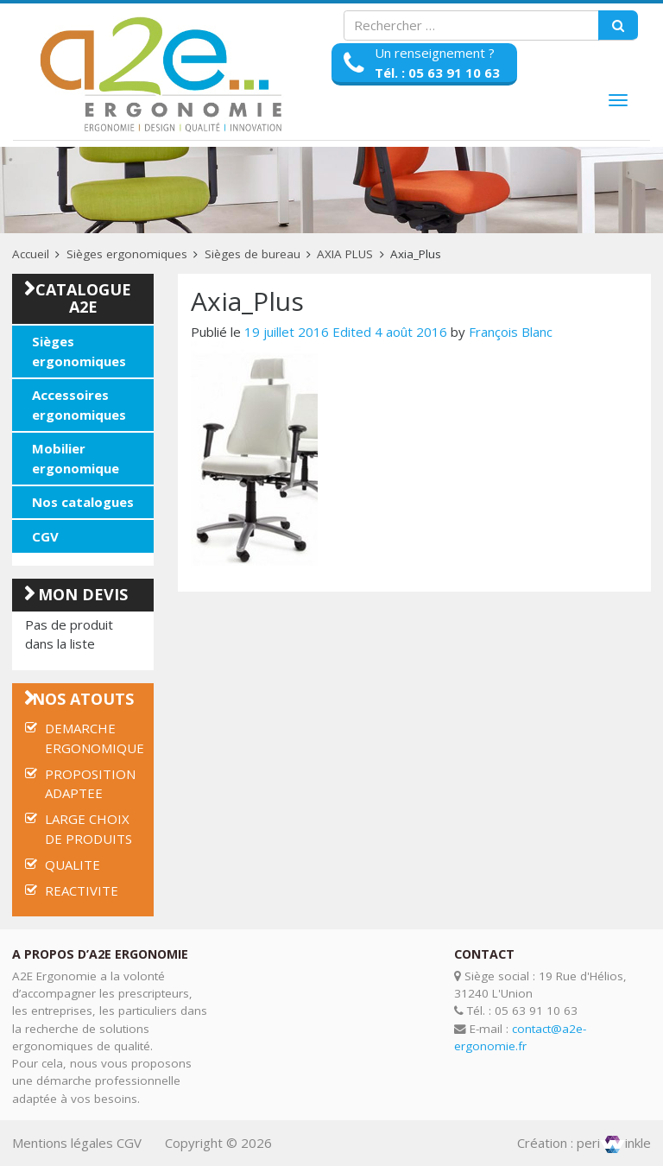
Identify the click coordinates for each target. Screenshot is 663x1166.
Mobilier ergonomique (75, 458)
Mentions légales (62, 1142)
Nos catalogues (83, 501)
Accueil (30, 254)
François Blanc (510, 331)
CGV (45, 536)
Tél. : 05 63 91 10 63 (437, 72)
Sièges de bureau (252, 254)
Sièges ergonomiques (126, 254)
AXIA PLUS (345, 254)
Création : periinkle (584, 1142)
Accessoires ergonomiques (79, 404)
